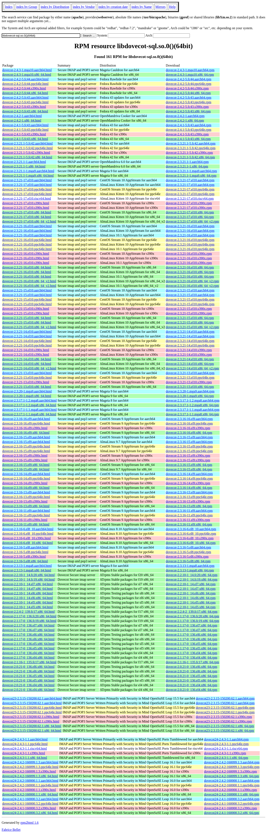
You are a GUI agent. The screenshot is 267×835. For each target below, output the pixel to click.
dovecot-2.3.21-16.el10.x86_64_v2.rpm (192, 281)
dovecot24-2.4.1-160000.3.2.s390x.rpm (230, 808)
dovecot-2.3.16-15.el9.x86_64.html (25, 465)
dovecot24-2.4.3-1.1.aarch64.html (25, 739)
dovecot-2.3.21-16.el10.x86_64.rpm (190, 267)
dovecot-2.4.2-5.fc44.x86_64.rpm (188, 93)
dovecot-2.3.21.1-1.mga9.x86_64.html (28, 175)
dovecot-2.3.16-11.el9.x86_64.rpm (189, 524)
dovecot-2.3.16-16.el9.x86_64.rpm (189, 432)
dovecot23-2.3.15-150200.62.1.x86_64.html (31, 726)
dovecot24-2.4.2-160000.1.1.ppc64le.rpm (231, 785)
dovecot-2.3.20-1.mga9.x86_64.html (26, 396)
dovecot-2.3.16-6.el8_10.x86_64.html (27, 543)
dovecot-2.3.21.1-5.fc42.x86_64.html (27, 157)
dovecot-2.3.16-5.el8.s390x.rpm (187, 556)
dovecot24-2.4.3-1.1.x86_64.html (24, 757)
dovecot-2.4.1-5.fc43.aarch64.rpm (188, 125)
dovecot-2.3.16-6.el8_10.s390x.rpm (190, 538)
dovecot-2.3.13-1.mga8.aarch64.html (27, 566)
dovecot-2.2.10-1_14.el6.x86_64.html (27, 593)
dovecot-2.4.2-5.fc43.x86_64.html (25, 111)
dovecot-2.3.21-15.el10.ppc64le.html (27, 299)
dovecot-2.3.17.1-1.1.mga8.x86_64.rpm (192, 414)
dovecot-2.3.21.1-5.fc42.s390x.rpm (189, 152)
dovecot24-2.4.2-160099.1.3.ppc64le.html (30, 767)
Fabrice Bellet (11, 829)
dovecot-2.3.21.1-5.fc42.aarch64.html (27, 143)
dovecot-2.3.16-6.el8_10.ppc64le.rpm (191, 533)
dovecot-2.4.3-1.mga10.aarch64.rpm (190, 70)
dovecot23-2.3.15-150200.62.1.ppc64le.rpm (225, 707)
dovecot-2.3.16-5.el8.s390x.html (24, 556)
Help (172, 7)
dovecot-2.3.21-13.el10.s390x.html (25, 382)
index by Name (141, 7)
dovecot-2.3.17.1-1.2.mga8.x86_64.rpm (192, 405)
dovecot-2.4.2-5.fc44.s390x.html (24, 88)
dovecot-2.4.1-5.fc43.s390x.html (24, 134)
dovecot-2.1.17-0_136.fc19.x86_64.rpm (192, 621)
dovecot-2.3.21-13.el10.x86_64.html (26, 386)
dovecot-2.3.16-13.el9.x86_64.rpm (189, 506)
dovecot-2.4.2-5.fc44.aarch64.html (25, 79)
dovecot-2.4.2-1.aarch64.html (22, 116)
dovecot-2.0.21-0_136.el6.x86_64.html (28, 667)
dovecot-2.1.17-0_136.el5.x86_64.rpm (191, 644)
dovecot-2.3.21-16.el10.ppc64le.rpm (190, 240)
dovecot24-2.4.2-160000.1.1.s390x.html (29, 790)
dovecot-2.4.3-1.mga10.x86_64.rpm (190, 74)
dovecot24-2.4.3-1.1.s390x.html (23, 753)
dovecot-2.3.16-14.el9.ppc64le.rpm (189, 478)
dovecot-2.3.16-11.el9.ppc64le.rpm (189, 515)
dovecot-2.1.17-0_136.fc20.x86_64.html (29, 616)
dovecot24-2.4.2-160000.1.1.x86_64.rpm (231, 794)
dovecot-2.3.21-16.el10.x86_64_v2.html (29, 281)
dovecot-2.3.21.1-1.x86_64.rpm (187, 166)
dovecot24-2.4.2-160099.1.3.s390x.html (29, 771)
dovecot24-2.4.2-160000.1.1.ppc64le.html (30, 785)
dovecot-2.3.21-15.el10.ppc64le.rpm (190, 299)
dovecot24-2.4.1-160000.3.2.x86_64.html (30, 813)
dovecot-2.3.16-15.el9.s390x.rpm (188, 455)
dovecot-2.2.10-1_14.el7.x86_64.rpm (191, 584)
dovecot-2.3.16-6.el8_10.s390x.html (26, 538)
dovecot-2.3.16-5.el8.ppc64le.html (25, 552)
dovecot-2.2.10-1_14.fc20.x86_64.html (28, 575)
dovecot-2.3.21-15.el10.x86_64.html (26, 318)
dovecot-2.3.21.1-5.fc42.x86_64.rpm (190, 157)
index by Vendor (84, 7)
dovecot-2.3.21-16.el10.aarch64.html (27, 226)
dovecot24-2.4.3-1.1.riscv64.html (24, 748)
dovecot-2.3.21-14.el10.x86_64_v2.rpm (192, 368)
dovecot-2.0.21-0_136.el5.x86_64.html (28, 676)
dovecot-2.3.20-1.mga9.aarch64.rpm (190, 391)
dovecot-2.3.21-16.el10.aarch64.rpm (190, 226)
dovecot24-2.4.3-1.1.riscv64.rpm (226, 748)
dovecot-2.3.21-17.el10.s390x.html (25, 203)
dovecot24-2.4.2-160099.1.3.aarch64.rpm (231, 762)
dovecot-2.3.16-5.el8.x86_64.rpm (188, 561)
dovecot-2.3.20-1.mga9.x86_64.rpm (190, 396)
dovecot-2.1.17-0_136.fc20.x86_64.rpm (192, 616)
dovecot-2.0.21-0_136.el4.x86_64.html (28, 685)
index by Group (26, 7)
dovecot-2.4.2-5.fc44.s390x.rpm (187, 88)
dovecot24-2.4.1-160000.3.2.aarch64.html (30, 799)
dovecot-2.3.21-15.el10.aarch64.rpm (190, 290)
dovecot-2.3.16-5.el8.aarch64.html (25, 547)
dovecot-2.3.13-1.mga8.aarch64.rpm (190, 566)
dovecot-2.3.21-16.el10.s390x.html (25, 253)
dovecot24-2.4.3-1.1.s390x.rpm (225, 753)
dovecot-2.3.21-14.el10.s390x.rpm (189, 350)
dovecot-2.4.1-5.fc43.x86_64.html (25, 139)
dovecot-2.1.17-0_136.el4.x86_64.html (28, 653)
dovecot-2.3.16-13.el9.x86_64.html (25, 506)
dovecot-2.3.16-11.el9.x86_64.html (25, 524)
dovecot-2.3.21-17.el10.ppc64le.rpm (190, 189)
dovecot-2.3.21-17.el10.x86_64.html (26, 212)
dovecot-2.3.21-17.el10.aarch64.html (27, 180)
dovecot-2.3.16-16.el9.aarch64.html (26, 419)
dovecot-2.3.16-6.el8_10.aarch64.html (27, 529)
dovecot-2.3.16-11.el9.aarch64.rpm (189, 510)
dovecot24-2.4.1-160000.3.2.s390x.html (29, 808)
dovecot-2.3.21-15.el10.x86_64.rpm (190, 318)
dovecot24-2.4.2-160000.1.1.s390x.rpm (230, 790)
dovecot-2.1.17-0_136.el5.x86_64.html (28, 644)
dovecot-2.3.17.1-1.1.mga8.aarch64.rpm (192, 409)
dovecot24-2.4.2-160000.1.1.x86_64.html (30, 794)
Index (9, 7)
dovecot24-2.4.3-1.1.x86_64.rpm (226, 757)
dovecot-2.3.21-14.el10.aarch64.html (27, 331)
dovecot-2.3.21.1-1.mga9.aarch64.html (28, 171)
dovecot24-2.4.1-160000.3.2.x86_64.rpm (231, 813)
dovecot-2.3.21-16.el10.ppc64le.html (27, 240)
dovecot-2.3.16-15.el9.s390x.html (24, 455)
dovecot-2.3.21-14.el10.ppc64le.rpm (190, 341)
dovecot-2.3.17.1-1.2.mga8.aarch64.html (29, 400)
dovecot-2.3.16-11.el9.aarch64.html (26, 510)
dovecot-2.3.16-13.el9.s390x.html (24, 501)
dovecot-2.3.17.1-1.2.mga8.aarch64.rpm (192, 400)
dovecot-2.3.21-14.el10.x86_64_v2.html (29, 368)
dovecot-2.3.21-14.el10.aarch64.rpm (190, 331)
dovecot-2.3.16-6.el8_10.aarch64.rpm (191, 529)
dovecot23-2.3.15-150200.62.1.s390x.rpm (224, 717)
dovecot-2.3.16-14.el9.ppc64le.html (26, 478)
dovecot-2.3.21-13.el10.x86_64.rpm (190, 386)
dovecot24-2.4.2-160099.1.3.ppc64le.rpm (231, 767)
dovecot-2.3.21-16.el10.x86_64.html (26, 267)
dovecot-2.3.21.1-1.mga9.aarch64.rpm (191, 171)
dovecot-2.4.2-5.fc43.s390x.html (24, 106)
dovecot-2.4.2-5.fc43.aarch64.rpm (188, 97)
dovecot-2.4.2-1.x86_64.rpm (185, 120)
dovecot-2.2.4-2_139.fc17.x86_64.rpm (192, 611)
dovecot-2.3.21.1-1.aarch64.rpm (187, 162)
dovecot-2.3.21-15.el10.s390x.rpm (189, 308)
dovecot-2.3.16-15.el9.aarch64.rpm (189, 437)
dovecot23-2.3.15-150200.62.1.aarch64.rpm (225, 698)
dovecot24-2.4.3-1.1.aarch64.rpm (226, 739)
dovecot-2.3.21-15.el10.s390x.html (25, 308)
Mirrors (160, 7)
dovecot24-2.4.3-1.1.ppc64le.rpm (226, 744)
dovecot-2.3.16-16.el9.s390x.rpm (188, 428)
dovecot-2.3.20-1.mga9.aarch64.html (27, 391)
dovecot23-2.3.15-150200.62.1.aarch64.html (32, 698)
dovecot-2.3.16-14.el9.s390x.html (24, 483)
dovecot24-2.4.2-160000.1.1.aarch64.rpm (231, 780)
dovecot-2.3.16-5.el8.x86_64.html (25, 561)
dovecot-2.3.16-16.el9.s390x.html (24, 428)
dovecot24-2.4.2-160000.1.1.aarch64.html (30, 780)
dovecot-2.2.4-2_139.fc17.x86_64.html (28, 611)
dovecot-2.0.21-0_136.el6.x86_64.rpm (191, 667)
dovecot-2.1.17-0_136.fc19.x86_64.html (29, 621)
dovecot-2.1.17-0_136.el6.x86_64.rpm (191, 634)
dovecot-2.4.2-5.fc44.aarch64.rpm (188, 79)
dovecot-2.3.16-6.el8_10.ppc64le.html (27, 533)
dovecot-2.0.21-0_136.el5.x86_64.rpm (191, 676)
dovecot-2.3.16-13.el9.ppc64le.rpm (189, 497)
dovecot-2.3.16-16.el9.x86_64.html (25, 432)
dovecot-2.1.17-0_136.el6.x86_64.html (28, 634)
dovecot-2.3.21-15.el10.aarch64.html (27, 290)
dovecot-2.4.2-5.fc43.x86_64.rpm (188, 111)
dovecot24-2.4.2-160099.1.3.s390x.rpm (230, 771)
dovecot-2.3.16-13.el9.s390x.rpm (188, 501)
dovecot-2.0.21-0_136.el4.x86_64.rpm (191, 685)
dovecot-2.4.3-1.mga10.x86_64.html (26, 74)
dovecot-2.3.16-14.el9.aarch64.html (26, 474)
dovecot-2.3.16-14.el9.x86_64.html (25, 487)
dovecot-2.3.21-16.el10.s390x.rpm (189, 253)
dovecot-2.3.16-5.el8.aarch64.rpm (188, 547)
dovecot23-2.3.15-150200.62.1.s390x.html (30, 717)
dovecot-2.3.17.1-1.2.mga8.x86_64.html (29, 405)
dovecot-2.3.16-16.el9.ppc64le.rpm (189, 423)
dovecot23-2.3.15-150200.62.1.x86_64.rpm (225, 726)
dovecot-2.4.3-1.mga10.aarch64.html (27, 70)
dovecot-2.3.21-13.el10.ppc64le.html (27, 377)
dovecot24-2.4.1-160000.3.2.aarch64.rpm (231, 799)
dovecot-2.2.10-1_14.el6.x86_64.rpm (191, 593)
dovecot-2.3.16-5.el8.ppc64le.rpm (188, 552)
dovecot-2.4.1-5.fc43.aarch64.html (25, 125)
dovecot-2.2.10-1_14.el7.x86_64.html (27, 584)
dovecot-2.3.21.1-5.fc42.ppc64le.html (27, 148)
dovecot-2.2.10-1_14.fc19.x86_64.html (28, 579)
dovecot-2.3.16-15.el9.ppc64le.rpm (189, 446)
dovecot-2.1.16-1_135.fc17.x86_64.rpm (192, 662)
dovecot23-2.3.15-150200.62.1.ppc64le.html (32, 707)
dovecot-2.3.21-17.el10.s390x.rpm (189, 203)
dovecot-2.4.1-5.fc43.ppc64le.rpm (188, 129)
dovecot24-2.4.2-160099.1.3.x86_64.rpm (231, 776)
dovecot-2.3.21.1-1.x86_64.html (23, 166)
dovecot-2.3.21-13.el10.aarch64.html (27, 373)
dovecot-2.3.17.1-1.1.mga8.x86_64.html (29, 414)
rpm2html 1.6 (29, 822)
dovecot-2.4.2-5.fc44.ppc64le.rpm (188, 84)
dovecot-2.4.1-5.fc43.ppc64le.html (25, 129)
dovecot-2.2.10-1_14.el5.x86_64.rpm (191, 602)
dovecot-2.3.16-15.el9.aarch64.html (26, 437)
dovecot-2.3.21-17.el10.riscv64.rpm (190, 198)
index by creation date (113, 7)
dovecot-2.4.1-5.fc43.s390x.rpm (187, 134)
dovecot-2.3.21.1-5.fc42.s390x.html (26, 152)
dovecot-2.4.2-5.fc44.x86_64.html (25, 93)
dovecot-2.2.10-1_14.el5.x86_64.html (27, 602)
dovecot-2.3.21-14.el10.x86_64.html (26, 359)
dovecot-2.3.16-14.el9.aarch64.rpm (189, 474)
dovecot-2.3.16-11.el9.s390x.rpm (188, 520)
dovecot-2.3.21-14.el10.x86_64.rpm (190, 359)
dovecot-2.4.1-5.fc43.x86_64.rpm (188, 139)
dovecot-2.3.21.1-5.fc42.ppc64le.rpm (190, 148)
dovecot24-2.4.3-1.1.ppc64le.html (25, 744)
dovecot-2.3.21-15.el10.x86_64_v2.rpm (192, 327)
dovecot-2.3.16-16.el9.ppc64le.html (26, 423)
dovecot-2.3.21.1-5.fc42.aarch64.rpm (190, 143)
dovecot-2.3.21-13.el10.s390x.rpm (189, 382)
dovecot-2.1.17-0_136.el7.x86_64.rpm (191, 625)
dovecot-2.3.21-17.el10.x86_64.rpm (190, 212)
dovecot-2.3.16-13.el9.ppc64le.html (26, 497)
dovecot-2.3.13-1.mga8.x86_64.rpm (190, 570)
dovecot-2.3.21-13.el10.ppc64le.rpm (190, 377)
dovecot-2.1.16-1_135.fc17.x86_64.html (29, 662)
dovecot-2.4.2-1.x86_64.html (21, 120)
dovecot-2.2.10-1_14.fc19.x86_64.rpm (192, 579)
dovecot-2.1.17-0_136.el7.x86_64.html (28, 625)
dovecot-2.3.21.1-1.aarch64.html (24, 162)
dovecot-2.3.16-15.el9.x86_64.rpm (189, 465)
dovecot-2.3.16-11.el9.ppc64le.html (26, 515)
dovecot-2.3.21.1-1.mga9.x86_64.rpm (191, 175)
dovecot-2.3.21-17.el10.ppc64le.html (27, 189)
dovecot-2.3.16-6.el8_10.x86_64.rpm (191, 543)
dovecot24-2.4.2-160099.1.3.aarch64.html (30, 762)
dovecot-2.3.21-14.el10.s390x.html (25, 350)
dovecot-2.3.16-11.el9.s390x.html (24, 520)
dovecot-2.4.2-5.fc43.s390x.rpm (187, 106)
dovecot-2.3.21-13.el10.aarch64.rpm (190, 373)
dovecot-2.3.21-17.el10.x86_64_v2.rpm (192, 221)
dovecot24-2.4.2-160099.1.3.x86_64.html (30, 776)
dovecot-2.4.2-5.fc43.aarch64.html (25, 97)
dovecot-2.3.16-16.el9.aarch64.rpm (189, 419)
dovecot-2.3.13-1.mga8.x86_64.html (26, 570)
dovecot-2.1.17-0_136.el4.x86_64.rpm (191, 653)
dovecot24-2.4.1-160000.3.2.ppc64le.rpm (231, 803)
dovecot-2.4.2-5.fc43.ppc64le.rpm (188, 102)
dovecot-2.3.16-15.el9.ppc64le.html (26, 446)
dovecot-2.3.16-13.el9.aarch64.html (26, 492)
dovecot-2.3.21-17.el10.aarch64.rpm (190, 180)
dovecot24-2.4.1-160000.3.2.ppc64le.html (30, 803)
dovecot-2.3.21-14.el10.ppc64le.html (27, 341)
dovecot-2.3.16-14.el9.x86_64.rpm (189, 487)
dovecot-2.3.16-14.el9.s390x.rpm (188, 483)
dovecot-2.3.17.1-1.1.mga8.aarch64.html (29, 409)
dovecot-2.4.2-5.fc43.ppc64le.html (25, 102)
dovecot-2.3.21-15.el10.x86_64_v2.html (29, 327)
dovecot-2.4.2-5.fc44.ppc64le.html (25, 84)
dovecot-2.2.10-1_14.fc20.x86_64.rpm (192, 575)
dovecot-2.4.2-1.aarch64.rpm (185, 116)
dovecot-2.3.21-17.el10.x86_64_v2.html (29, 221)
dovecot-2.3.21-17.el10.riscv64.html (26, 198)
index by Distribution (55, 7)
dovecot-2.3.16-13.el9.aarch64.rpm (189, 492)
